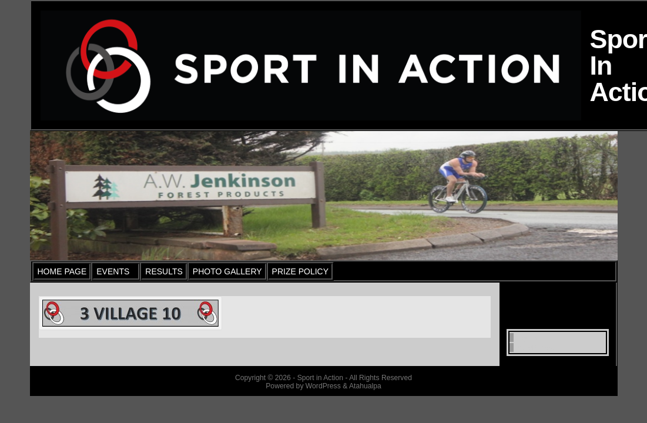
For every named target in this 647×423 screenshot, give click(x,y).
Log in (525, 337)
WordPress (533, 347)
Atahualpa (365, 386)
